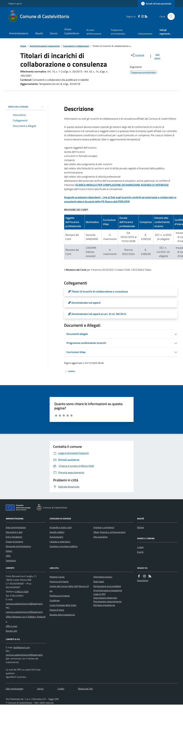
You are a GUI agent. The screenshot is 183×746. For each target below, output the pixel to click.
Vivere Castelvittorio (71, 31)
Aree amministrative (16, 527)
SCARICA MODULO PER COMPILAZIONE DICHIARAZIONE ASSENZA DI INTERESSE (122, 185)
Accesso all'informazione (93, 31)
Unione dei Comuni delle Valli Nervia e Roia (69, 588)
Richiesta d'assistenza (104, 605)
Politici (9, 551)
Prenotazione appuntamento (107, 601)
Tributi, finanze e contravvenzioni (109, 532)
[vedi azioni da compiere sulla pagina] (155, 56)
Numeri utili (11, 631)
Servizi (53, 33)
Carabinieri (55, 600)
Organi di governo (14, 541)
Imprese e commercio (103, 527)
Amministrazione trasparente (45, 46)
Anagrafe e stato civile (61, 527)
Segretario (11, 560)
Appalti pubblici (57, 532)
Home (23, 46)
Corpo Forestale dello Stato (63, 605)
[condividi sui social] (137, 55)
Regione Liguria (15, 3)
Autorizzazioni (56, 537)
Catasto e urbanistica (60, 541)
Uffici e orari (11, 626)
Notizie (140, 527)
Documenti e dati (14, 532)
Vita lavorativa (100, 537)
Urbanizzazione (145, 33)
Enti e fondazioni (14, 537)
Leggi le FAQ (99, 594)
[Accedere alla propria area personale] (156, 3)
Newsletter (142, 580)
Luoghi (140, 547)
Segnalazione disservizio (105, 597)
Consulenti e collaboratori (76, 46)
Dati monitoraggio (14, 688)
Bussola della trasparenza (62, 614)
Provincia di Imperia (59, 581)
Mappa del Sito (85, 688)
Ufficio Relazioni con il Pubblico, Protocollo (26, 619)
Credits (60, 688)
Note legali (98, 581)
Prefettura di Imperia (60, 595)
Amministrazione (18, 33)
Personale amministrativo (18, 546)
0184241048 (21, 591)
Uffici (8, 556)
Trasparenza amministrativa (118, 31)
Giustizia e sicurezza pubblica (64, 546)
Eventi (140, 552)
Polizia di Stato (57, 610)
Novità (39, 33)
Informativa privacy (102, 576)
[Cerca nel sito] (170, 16)
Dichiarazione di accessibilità (107, 586)
